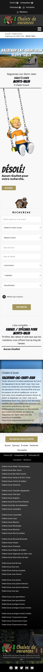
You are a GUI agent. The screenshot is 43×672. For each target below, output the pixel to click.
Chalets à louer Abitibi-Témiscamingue (16, 466)
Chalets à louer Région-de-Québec (14, 550)
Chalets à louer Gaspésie (10, 498)
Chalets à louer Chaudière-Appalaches (15, 491)
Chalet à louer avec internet (12, 574)
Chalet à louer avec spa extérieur (13, 600)
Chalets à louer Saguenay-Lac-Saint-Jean (17, 554)
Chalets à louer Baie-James (12, 470)
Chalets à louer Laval (9, 518)
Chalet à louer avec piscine (11, 580)
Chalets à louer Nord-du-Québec (13, 533)
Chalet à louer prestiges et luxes (13, 604)
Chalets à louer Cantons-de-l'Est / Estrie (16, 477)
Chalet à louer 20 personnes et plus (14, 621)
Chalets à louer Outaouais (11, 546)
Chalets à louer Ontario (10, 543)
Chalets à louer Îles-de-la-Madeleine (15, 505)
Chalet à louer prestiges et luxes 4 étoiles (16, 608)
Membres (22, 12)
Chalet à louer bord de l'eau (11, 563)
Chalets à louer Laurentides (11, 515)
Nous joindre (30, 657)
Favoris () (8, 455)
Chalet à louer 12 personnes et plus (14, 617)
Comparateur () (20, 455)
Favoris (14, 3)
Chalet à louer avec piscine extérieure (15, 587)
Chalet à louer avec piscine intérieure (15, 584)
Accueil (7, 34)
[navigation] (39, 29)
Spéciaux (15, 445)
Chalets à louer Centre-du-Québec (14, 481)
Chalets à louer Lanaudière (11, 509)
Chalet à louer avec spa (10, 591)
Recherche (21, 307)
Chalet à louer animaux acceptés (13, 570)
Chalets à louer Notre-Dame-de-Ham (15, 557)
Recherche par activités (21, 439)
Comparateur (26, 3)
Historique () (33, 455)
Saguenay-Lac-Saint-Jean (14, 36)
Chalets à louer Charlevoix (11, 485)
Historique (15, 7)
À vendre (24, 445)
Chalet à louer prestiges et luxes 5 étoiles (16, 613)
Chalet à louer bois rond (10, 567)
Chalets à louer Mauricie (10, 522)
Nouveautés (22, 450)
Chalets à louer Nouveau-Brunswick (14, 539)
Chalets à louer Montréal (10, 529)
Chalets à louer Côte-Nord (11, 494)
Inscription (29, 7)
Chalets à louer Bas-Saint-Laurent (14, 474)
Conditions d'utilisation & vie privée (14, 657)
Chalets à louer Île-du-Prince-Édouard (15, 502)
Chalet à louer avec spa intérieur (13, 597)
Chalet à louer (17, 34)
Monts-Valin (30, 36)
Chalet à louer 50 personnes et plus (14, 625)
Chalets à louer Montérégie (11, 526)
